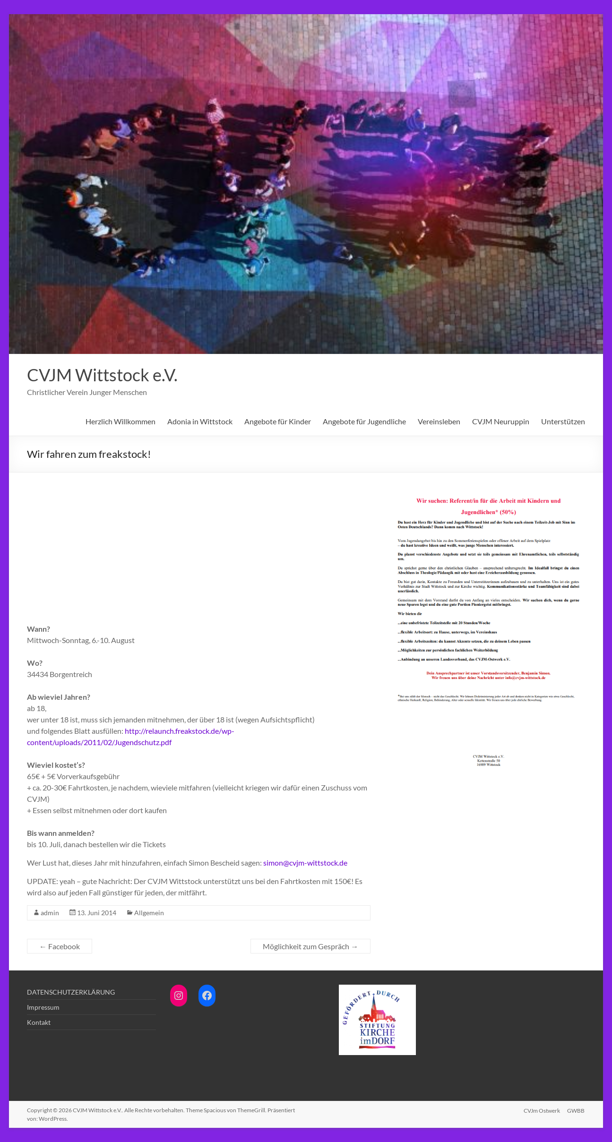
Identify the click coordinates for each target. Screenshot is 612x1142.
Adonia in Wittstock (200, 421)
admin (50, 913)
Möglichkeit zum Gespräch (310, 946)
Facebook (59, 946)
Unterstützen (563, 421)
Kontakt (39, 1022)
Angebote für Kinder (277, 421)
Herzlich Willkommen (120, 421)
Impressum (43, 1007)
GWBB (576, 1110)
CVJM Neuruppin (500, 421)
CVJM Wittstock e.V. (102, 374)
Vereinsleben (439, 421)
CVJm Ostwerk (542, 1110)
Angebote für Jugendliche (364, 421)
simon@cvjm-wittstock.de (305, 862)
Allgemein (149, 913)
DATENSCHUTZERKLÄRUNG (71, 992)
